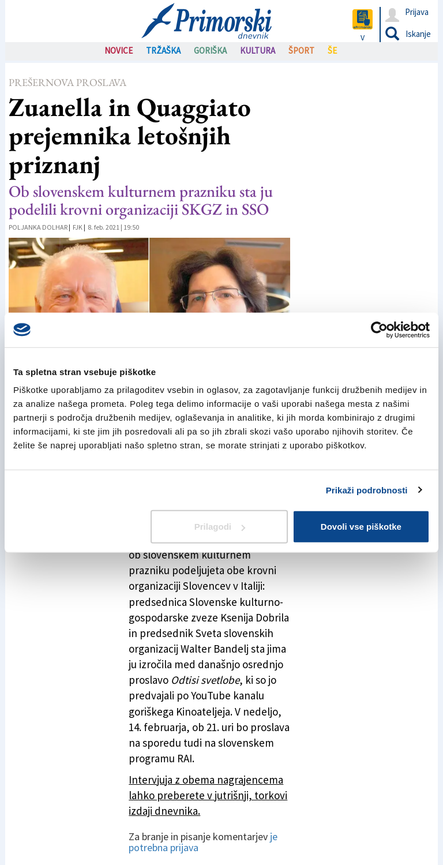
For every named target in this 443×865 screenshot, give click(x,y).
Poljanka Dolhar (38, 227)
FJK (77, 227)
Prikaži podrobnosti (367, 490)
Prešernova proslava (67, 82)
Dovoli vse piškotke (361, 526)
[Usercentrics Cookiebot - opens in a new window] (379, 329)
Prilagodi (219, 526)
